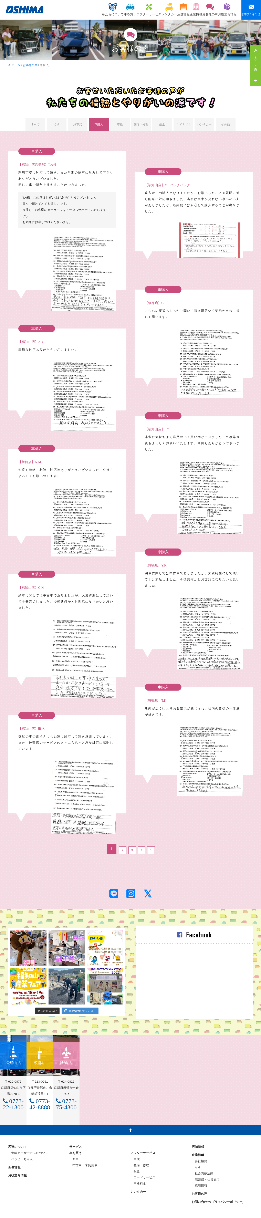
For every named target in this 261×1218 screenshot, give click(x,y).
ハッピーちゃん (20, 1150)
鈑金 (162, 125)
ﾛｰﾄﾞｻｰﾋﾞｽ (183, 125)
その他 (226, 125)
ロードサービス (142, 1168)
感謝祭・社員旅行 (206, 1171)
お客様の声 (203, 9)
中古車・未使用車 (83, 1156)
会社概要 (199, 1152)
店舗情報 (167, 9)
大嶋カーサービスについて (28, 1144)
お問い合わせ (251, 10)
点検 (56, 125)
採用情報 (199, 1177)
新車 (74, 1150)
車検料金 (138, 1175)
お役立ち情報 (225, 9)
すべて (35, 125)
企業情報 (185, 9)
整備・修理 (141, 125)
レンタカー (149, 9)
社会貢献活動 (202, 1164)
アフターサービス (124, 9)
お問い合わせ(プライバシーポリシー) (217, 1193)
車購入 (99, 125)
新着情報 (14, 1158)
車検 (120, 125)
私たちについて (79, 9)
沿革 (196, 1158)
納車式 (78, 125)
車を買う (101, 9)
